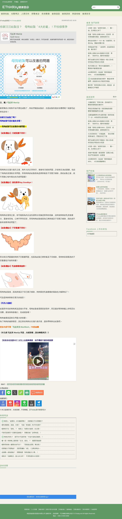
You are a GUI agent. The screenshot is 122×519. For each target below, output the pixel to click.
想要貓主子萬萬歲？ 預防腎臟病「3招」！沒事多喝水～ (21, 448)
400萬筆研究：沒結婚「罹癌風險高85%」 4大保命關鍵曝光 (100, 73)
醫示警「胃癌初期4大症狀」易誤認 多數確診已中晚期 (101, 86)
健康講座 (66, 14)
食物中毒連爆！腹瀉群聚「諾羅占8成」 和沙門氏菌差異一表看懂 (101, 154)
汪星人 (20, 384)
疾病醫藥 (46, 14)
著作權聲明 (86, 509)
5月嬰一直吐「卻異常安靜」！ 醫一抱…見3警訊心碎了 (100, 29)
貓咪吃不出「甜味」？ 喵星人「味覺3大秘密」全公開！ (21, 429)
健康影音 (86, 14)
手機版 (16, 2)
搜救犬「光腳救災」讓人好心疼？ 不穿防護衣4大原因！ (21, 456)
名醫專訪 (15, 14)
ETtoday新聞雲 (7, 2)
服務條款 (69, 509)
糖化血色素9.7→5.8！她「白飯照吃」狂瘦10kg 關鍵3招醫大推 (101, 42)
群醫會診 (36, 14)
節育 (28, 384)
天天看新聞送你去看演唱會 (103, 175)
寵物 (14, 384)
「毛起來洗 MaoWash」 (21, 327)
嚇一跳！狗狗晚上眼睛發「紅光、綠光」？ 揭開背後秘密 (21, 441)
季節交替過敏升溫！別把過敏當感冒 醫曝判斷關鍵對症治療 (101, 110)
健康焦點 (5, 14)
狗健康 (10, 384)
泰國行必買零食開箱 (102, 187)
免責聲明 (94, 509)
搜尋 (118, 7)
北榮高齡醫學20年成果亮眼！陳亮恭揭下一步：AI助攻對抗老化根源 (101, 116)
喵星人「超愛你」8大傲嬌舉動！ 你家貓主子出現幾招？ (22, 421)
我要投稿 (27, 509)
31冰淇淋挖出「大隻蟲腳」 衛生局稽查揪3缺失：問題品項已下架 (101, 135)
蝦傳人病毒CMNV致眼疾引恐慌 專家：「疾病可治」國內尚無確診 (100, 54)
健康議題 (56, 14)
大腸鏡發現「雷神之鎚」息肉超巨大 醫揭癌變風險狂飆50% (101, 103)
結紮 (24, 384)
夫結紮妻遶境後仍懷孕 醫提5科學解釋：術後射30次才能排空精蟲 (101, 80)
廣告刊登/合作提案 (51, 509)
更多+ (115, 97)
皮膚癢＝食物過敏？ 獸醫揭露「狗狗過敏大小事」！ (20, 452)
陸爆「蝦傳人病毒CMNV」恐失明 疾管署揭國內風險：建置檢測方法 (101, 35)
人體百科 (25, 14)
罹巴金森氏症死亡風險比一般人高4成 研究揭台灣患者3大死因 (101, 61)
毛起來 (34, 384)
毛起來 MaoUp (16, 34)
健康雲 (16, 7)
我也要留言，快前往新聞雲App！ (38, 497)
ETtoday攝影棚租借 (101, 214)
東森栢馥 (76, 14)
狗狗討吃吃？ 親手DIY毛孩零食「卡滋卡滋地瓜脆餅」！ (22, 437)
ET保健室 (91, 234)
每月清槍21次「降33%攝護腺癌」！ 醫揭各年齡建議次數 (101, 67)
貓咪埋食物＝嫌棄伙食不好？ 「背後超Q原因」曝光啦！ (21, 444)
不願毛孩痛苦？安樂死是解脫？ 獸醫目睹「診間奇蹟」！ (21, 432)
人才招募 (34, 509)
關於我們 (41, 509)
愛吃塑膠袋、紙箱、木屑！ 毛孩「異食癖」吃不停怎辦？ (21, 425)
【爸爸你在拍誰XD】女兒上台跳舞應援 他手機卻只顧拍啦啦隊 (27, 340)
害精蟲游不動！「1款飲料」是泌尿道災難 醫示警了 (101, 48)
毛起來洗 (40, 384)
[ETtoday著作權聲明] (36, 410)
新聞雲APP (23, 2)
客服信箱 (62, 509)
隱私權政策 (77, 509)
